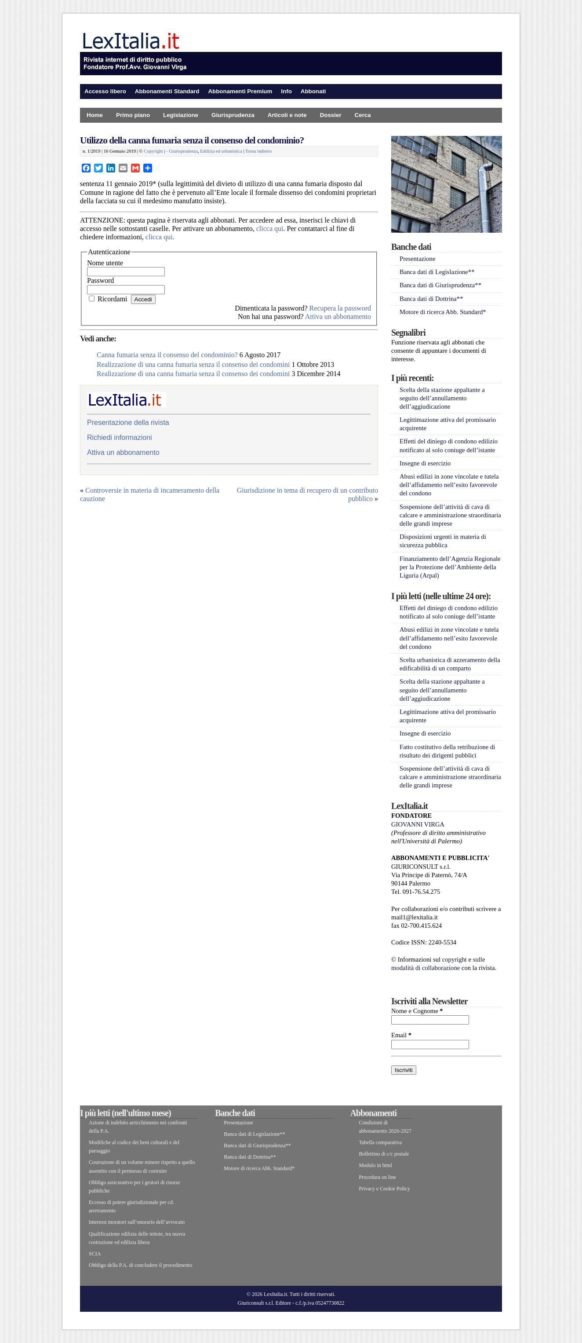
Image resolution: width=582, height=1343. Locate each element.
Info (286, 91)
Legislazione (180, 115)
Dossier (331, 115)
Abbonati (313, 91)
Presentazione (417, 258)
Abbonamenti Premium (240, 91)
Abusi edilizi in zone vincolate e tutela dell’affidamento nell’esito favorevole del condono (449, 485)
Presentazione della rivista (128, 422)
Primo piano (133, 115)
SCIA (95, 1254)
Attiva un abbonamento (338, 316)
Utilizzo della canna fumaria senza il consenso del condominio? (192, 140)
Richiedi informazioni (119, 437)
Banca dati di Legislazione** (437, 271)
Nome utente (105, 263)
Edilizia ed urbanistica (221, 151)
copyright (454, 959)
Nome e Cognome (417, 1010)
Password (100, 280)
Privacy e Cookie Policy (384, 1189)
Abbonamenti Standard (167, 91)
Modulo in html (375, 1165)
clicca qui (270, 228)
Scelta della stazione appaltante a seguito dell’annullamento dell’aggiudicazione (442, 398)
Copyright (153, 151)
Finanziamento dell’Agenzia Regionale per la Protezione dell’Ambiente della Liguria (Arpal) (450, 567)
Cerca (363, 115)
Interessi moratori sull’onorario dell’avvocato (137, 1222)
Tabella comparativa (380, 1142)
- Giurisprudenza (182, 151)
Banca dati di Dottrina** (431, 298)
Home (95, 115)
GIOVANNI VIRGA (417, 824)
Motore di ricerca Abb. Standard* (443, 311)
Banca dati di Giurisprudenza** (440, 285)
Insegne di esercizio (425, 463)
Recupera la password (340, 308)
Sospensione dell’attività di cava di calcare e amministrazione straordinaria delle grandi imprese (450, 515)
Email (401, 1035)
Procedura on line (377, 1177)
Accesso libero (105, 91)
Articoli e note (287, 115)
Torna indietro (258, 151)
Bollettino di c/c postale (384, 1154)
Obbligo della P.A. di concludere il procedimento (140, 1265)
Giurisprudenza (233, 115)
